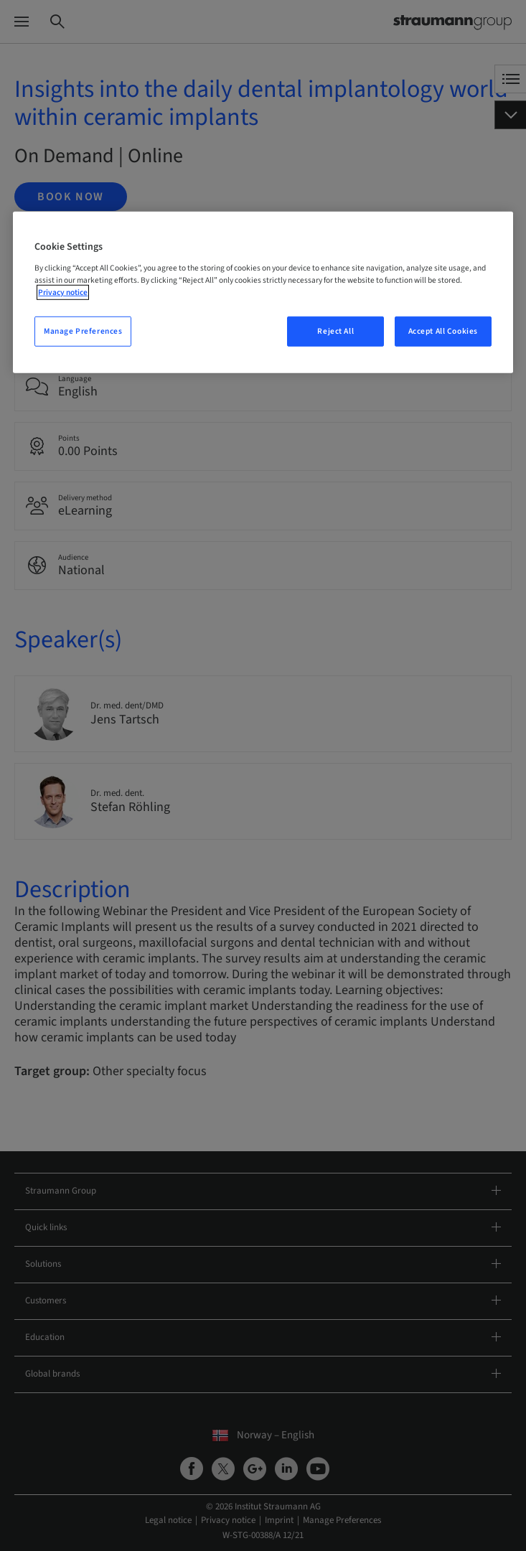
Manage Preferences (83, 331)
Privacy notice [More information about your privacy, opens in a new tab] (63, 292)
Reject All (335, 331)
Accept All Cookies (443, 331)
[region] (262, 292)
